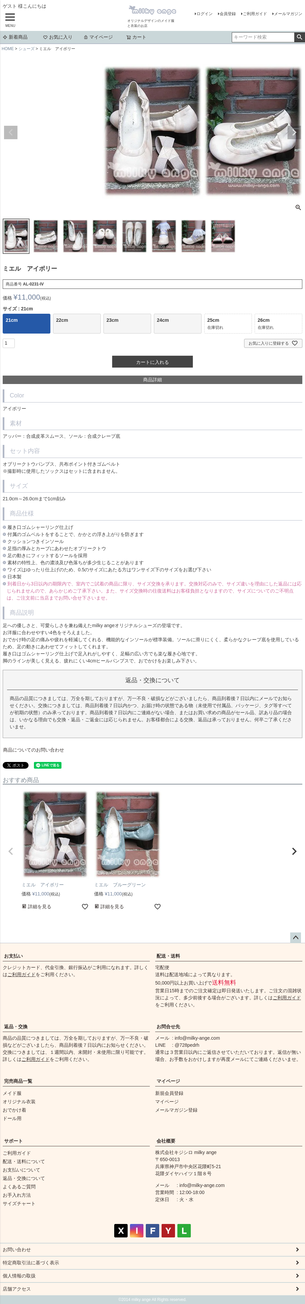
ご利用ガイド (255, 13)
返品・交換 (16, 1026)
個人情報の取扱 (19, 1275)
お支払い (13, 956)
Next (294, 132)
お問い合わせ (17, 1249)
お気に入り (58, 37)
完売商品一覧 (18, 1081)
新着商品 (15, 37)
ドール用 (12, 1118)
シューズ (26, 48)
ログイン (205, 13)
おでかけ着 (14, 1110)
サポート (13, 1141)
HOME (8, 48)
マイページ (98, 37)
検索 (299, 37)
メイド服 (12, 1093)
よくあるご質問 (19, 1186)
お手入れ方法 (17, 1195)
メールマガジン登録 (176, 1110)
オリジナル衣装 (19, 1101)
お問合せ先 (168, 1026)
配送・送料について (24, 1161)
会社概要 (166, 1141)
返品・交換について (24, 1178)
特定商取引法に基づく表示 (31, 1262)
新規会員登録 (169, 1093)
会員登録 (228, 13)
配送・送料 (168, 956)
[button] (11, 851)
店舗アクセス (17, 1289)
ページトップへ (295, 937)
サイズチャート (19, 1203)
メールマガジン (288, 13)
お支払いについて (21, 1170)
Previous (10, 132)
